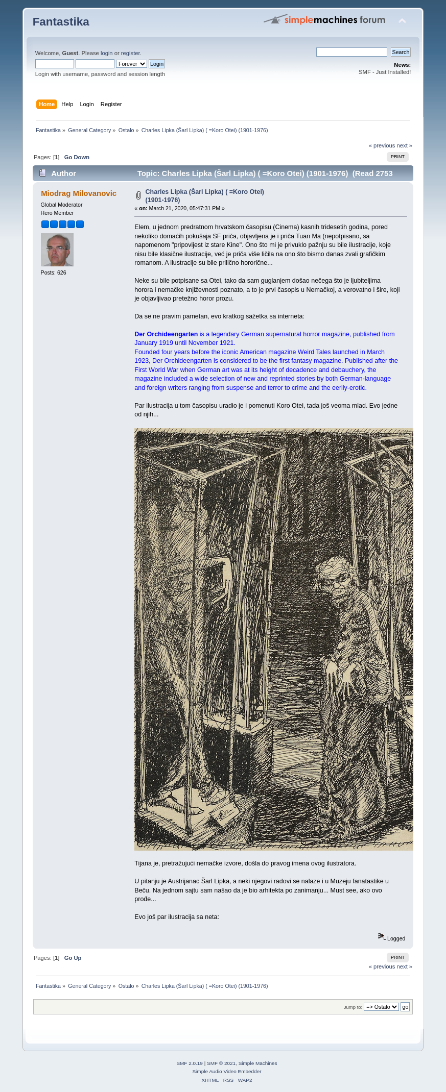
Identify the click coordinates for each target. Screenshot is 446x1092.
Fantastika (61, 21)
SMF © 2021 (221, 1063)
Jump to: (353, 1007)
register (130, 53)
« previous (382, 145)
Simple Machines (258, 1063)
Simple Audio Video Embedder (226, 1071)
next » (405, 145)
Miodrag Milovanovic (78, 193)
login (107, 53)
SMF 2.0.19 (189, 1063)
